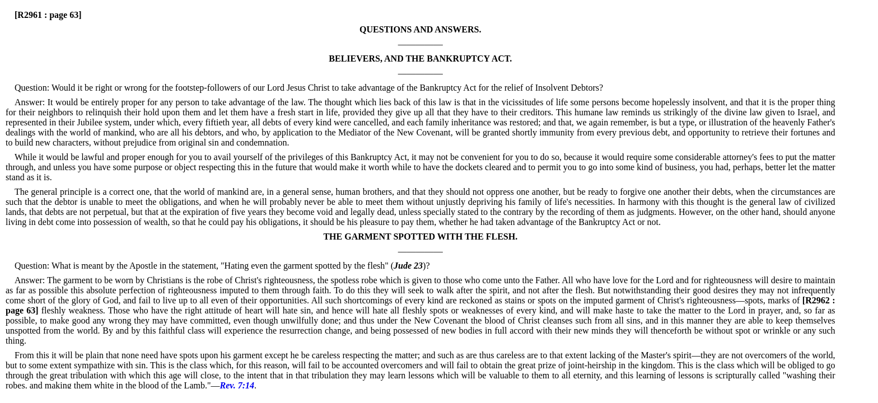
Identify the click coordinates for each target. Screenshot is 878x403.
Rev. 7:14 (237, 385)
